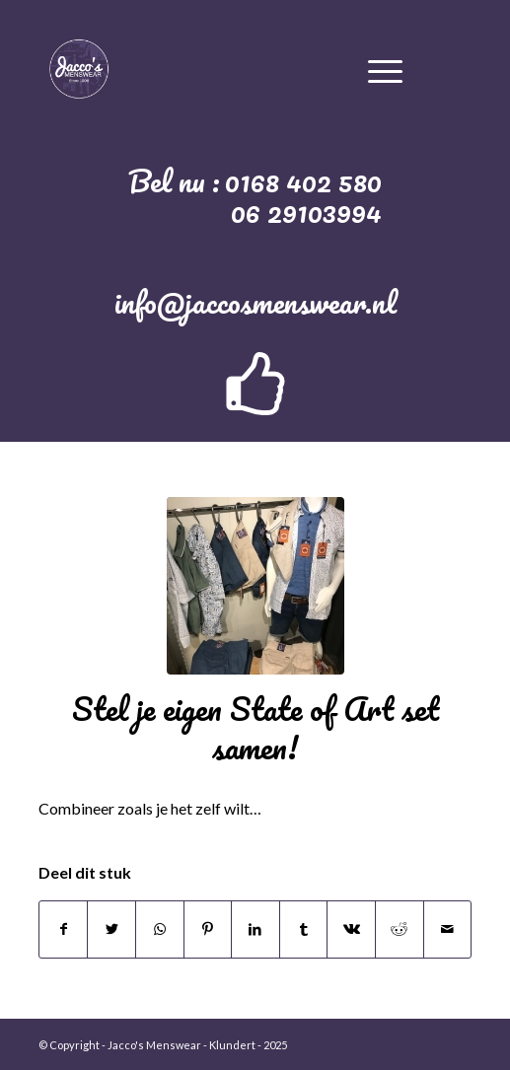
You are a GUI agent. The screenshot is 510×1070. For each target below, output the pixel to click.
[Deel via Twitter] (111, 929)
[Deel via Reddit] (399, 929)
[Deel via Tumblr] (304, 929)
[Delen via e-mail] (448, 929)
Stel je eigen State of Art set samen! (255, 727)
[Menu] (385, 68)
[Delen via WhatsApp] (159, 929)
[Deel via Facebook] (63, 929)
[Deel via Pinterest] (208, 929)
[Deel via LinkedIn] (255, 929)
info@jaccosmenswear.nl (255, 302)
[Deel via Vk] (351, 929)
